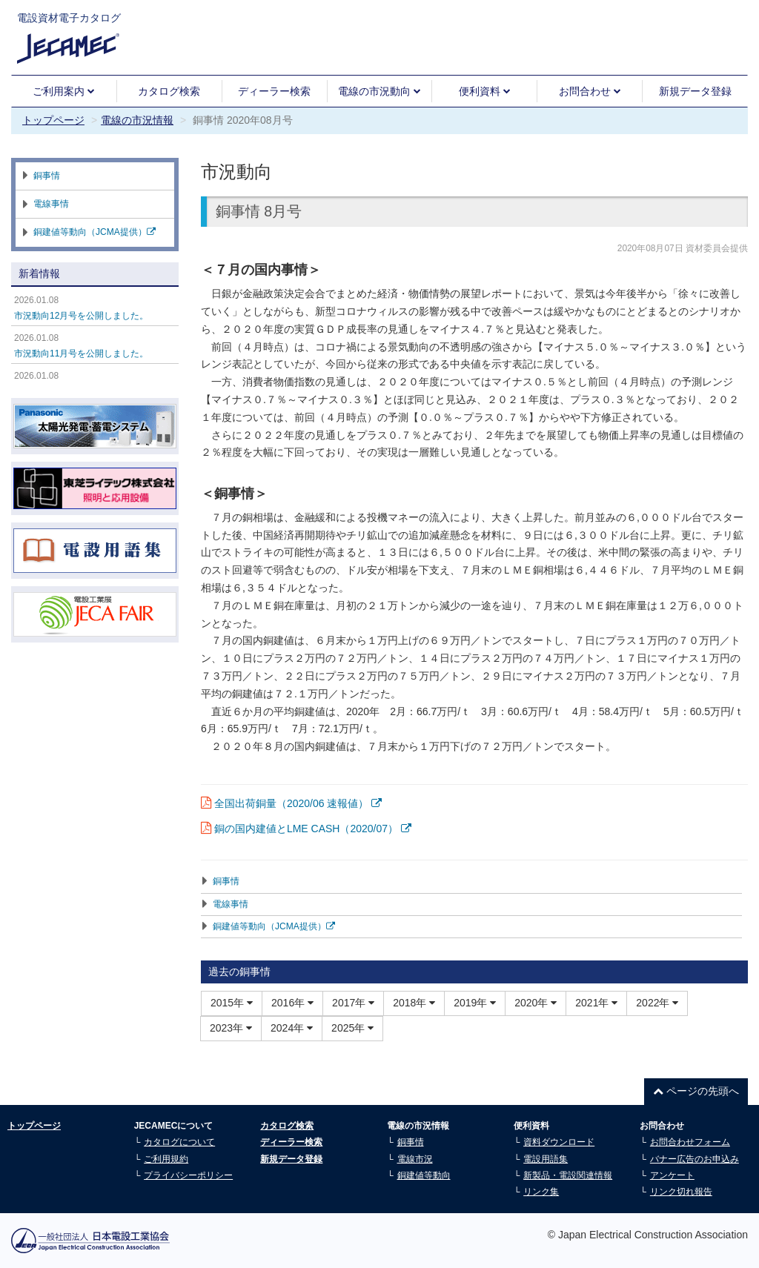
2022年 (657, 1003)
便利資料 (485, 91)
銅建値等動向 (424, 1175)
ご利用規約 (166, 1159)
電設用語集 (545, 1159)
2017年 (353, 1003)
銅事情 (226, 881)
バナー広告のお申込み (694, 1159)
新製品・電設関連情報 (567, 1175)
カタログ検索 (169, 91)
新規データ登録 (695, 91)
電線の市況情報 (137, 120)
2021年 (596, 1003)
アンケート (672, 1175)
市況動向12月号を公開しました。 (81, 316)
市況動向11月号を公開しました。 (81, 353)
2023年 (231, 1028)
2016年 (292, 1003)
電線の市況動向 (379, 91)
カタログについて (179, 1142)
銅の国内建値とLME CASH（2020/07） (312, 828)
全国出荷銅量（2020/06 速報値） (298, 803)
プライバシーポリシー (188, 1175)
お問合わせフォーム (690, 1142)
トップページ (53, 120)
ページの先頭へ (696, 1091)
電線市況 (415, 1159)
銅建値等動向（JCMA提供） (274, 926)
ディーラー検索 (274, 91)
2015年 (232, 1003)
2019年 (475, 1003)
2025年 (352, 1028)
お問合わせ (590, 91)
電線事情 (230, 904)
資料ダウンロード (558, 1142)
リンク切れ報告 (681, 1191)
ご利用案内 (64, 91)
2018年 (414, 1003)
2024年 (292, 1028)
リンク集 (541, 1191)
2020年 (535, 1003)
